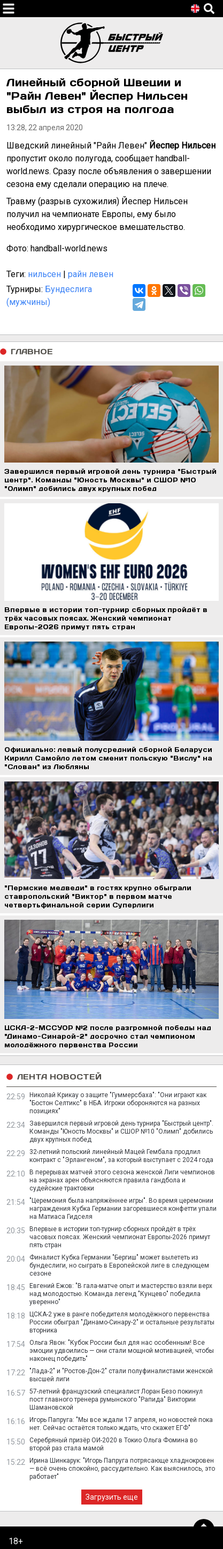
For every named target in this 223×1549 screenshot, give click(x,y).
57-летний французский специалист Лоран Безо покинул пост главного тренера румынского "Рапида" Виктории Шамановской (116, 1399)
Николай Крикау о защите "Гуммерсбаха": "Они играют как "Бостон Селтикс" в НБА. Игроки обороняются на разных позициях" (117, 1103)
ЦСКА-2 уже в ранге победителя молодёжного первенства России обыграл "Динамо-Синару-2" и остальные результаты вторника (121, 1322)
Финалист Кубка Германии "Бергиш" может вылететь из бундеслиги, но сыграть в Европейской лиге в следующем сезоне (119, 1265)
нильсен (44, 274)
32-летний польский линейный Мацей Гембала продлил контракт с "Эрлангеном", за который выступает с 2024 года (121, 1156)
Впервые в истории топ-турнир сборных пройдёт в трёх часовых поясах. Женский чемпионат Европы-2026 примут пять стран (119, 1237)
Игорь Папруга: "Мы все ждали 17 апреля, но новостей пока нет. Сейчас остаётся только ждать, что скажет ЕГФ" (121, 1424)
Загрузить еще (112, 1497)
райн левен (90, 274)
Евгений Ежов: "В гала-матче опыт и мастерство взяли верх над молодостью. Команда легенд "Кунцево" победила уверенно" (120, 1294)
